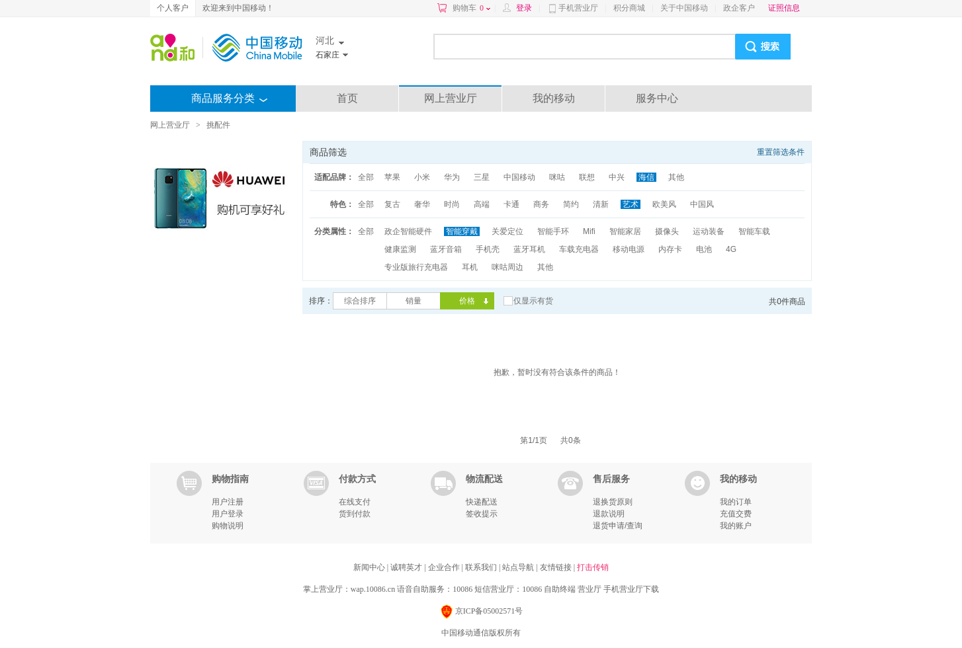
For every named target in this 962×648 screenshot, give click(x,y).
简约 (571, 204)
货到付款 (355, 513)
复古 (392, 204)
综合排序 (360, 300)
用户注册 (227, 501)
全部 (366, 177)
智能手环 (553, 231)
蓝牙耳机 (529, 249)
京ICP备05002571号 (481, 612)
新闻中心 (370, 567)
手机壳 (488, 249)
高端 (482, 204)
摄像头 (667, 231)
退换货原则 (613, 501)
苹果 (392, 177)
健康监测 (400, 249)
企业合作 (445, 567)
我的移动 (554, 98)
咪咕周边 (507, 267)
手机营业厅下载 (631, 589)
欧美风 (664, 204)
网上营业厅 (450, 98)
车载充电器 (579, 249)
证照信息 (784, 8)
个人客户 (173, 8)
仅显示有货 (533, 300)
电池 (704, 249)
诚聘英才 (407, 567)
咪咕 (557, 177)
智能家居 (625, 231)
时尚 (452, 204)
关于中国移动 (684, 8)
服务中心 (657, 98)
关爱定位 (507, 231)
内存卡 (670, 249)
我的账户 (736, 525)
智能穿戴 (462, 231)
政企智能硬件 (408, 231)
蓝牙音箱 (446, 249)
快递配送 (482, 501)
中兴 (617, 177)
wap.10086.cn (373, 589)
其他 (676, 177)
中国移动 (519, 177)
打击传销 (593, 567)
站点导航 (519, 567)
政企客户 (739, 8)
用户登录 (227, 513)
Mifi (589, 231)
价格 (467, 300)
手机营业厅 (578, 8)
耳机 (470, 267)
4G (731, 249)
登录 (524, 8)
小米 (422, 177)
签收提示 (482, 513)
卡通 (511, 204)
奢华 (422, 204)
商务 (541, 204)
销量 (413, 300)
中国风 (702, 204)
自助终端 (560, 589)
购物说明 (227, 525)
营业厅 (589, 589)
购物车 (471, 8)
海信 (646, 177)
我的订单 (736, 501)
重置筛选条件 (781, 152)
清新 (601, 204)
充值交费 (736, 513)
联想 (587, 177)
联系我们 (482, 567)
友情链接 (557, 567)
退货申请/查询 (617, 525)
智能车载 (754, 231)
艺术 (630, 204)
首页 (347, 98)
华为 (452, 177)
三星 (482, 177)
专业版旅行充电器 (416, 267)
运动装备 (708, 231)
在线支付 (355, 501)
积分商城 (629, 8)
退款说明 (609, 513)
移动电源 (628, 249)
